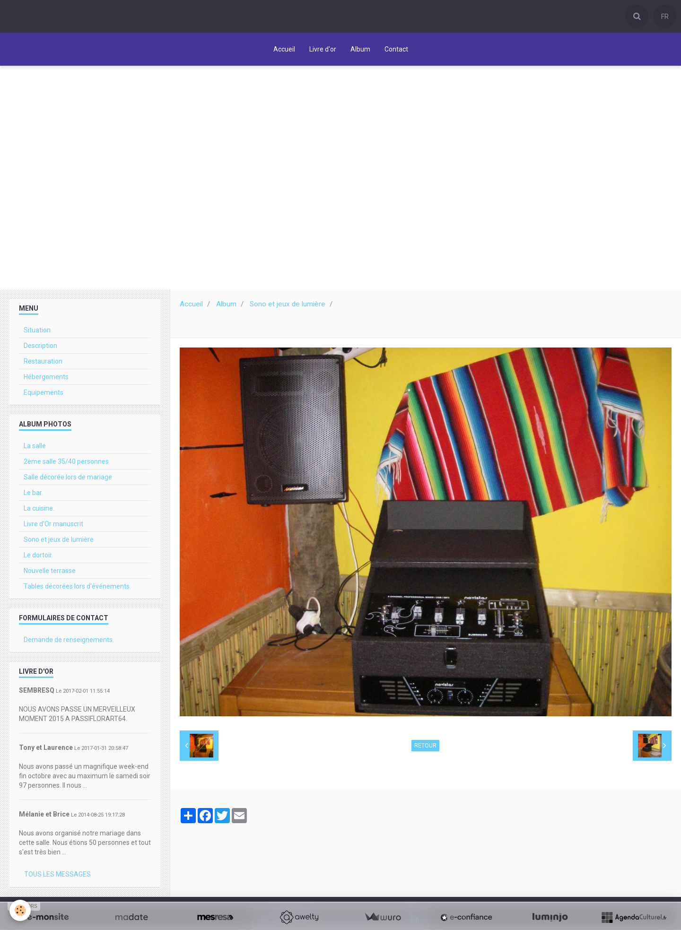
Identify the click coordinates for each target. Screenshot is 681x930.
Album (360, 49)
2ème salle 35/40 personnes (66, 464)
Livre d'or (322, 49)
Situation (37, 332)
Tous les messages (57, 876)
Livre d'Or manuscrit (53, 526)
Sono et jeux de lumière (287, 306)
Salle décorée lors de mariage (68, 479)
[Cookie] (20, 910)
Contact (396, 49)
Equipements (43, 395)
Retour (425, 748)
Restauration (43, 363)
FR (665, 16)
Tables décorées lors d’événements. (77, 588)
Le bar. (33, 495)
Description (40, 348)
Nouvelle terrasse (50, 573)
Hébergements (46, 379)
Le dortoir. (38, 557)
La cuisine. (39, 510)
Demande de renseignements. (69, 642)
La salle (35, 448)
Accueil (284, 49)
